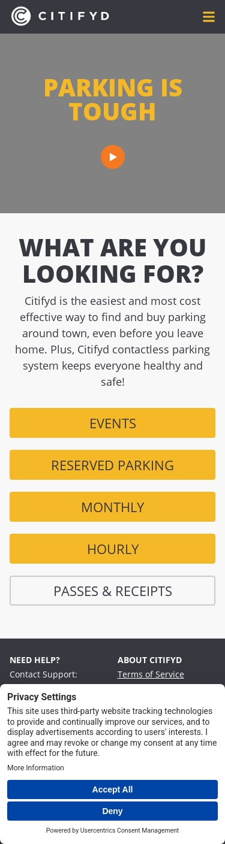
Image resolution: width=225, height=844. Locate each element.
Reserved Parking (112, 465)
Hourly (113, 549)
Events (112, 423)
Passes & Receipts (112, 591)
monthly (112, 507)
